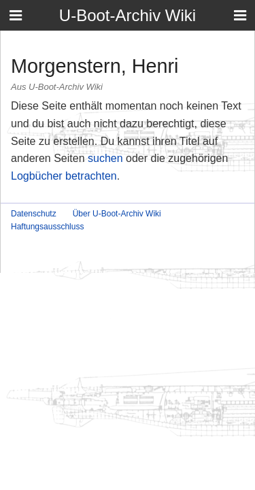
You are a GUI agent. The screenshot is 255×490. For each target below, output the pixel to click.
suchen (105, 158)
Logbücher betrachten (64, 176)
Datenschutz (33, 213)
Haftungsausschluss (47, 226)
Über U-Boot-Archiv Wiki (117, 213)
